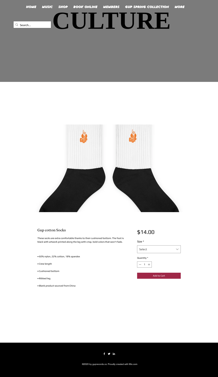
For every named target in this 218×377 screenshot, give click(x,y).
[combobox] (159, 249)
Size (140, 241)
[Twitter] (109, 353)
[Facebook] (104, 353)
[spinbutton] (144, 264)
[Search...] (32, 25)
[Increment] (149, 264)
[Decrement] (140, 264)
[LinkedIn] (113, 353)
